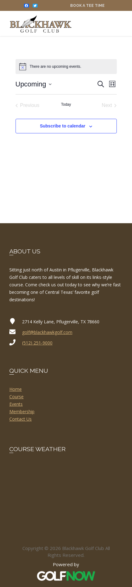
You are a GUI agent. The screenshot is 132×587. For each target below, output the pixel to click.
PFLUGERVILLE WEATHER (66, 487)
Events (16, 404)
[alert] (66, 66)
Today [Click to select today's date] (66, 104)
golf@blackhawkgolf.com (47, 332)
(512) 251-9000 (37, 343)
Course (16, 397)
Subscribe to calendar (62, 125)
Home (15, 389)
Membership (21, 411)
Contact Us (20, 419)
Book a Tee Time (87, 5)
